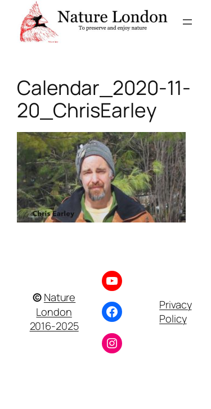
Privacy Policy (175, 312)
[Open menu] (187, 22)
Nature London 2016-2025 (54, 311)
